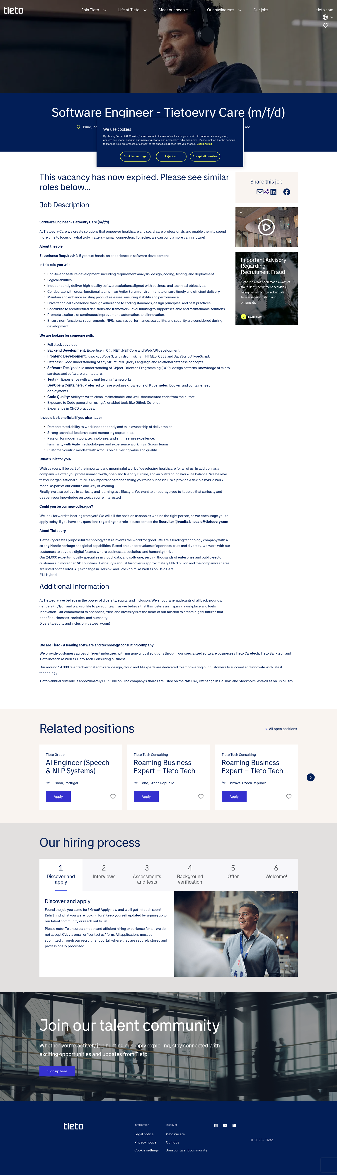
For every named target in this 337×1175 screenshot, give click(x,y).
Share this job (266, 182)
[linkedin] (234, 1125)
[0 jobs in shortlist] (325, 25)
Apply (58, 796)
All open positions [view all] (283, 728)
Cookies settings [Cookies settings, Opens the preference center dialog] (135, 156)
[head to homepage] (95, 1126)
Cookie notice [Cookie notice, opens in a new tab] (204, 144)
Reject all (171, 156)
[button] (104, 10)
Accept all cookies (205, 156)
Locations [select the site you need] (327, 17)
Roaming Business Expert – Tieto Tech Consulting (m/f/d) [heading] (164, 767)
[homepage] (13, 10)
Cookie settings (146, 1150)
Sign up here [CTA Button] (57, 1071)
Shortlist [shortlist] (113, 796)
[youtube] (225, 1125)
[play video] (266, 227)
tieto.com (324, 10)
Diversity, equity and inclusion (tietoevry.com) (74, 623)
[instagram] (216, 1125)
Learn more (255, 317)
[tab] (60, 875)
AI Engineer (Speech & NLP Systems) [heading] (77, 767)
